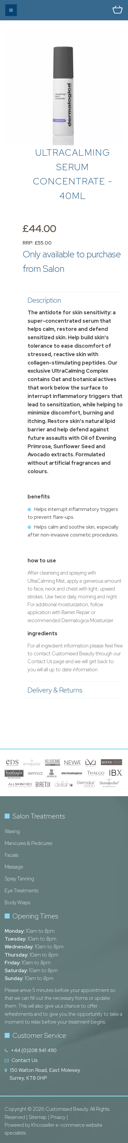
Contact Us (25, 1060)
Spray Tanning (19, 878)
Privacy (58, 1117)
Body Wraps (17, 902)
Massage (14, 867)
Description (72, 300)
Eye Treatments (21, 890)
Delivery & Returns (72, 690)
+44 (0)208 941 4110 (34, 1050)
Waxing (12, 831)
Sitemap (38, 1117)
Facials (11, 855)
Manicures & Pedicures (28, 843)
